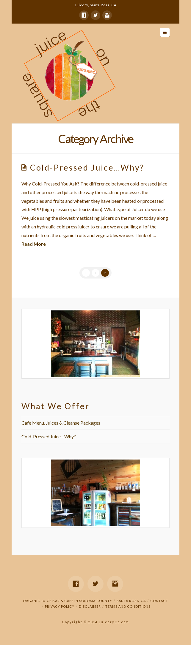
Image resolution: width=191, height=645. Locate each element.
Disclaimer (90, 606)
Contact (159, 601)
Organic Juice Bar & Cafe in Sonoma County (67, 601)
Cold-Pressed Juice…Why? (87, 167)
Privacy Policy (59, 606)
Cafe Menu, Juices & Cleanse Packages (60, 423)
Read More (33, 244)
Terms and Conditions (128, 606)
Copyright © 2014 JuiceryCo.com (95, 622)
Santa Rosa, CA (131, 601)
